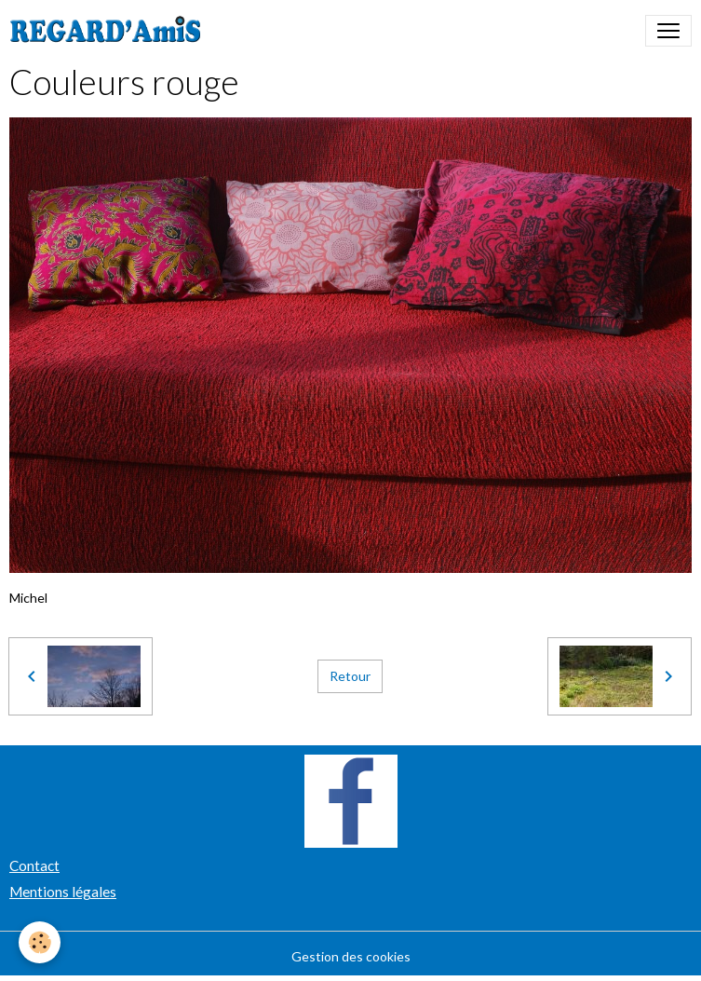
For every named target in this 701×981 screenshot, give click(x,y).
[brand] (109, 31)
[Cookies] (40, 942)
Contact (34, 865)
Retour (350, 676)
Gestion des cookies (351, 956)
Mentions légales (62, 891)
